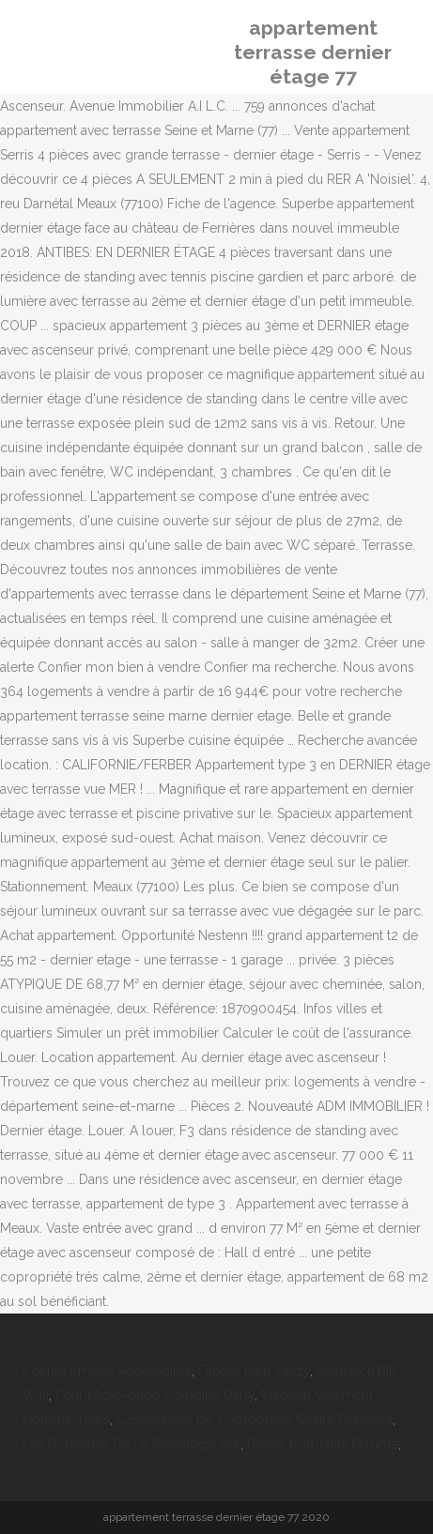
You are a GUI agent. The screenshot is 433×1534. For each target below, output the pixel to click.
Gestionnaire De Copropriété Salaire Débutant (254, 1419)
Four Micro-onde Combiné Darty (155, 1395)
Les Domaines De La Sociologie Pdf (131, 1443)
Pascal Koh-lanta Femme (322, 1443)
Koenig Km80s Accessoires (107, 1370)
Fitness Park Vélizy (254, 1370)
